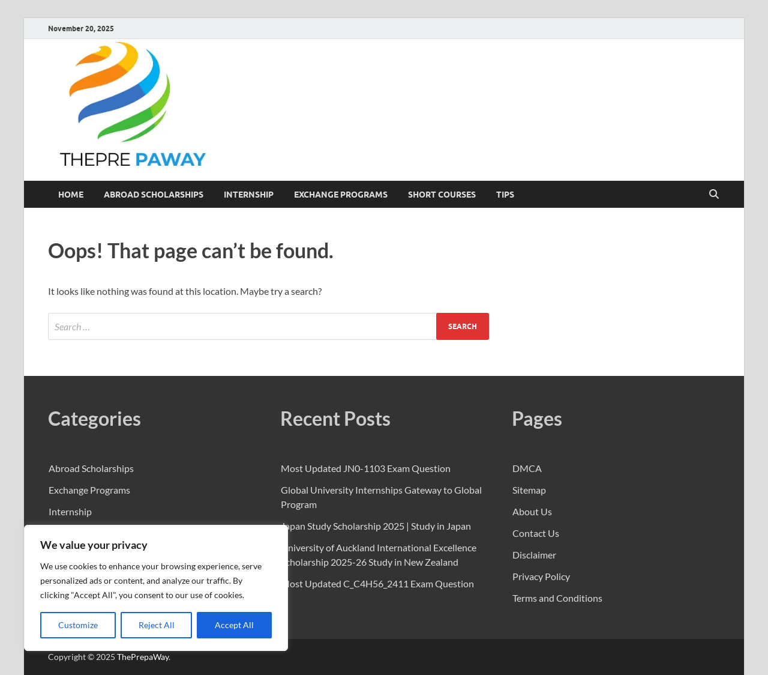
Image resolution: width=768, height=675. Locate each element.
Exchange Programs (341, 194)
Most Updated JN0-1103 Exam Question (366, 468)
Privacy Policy (541, 576)
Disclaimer (534, 554)
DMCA (527, 468)
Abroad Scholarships (153, 194)
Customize (78, 625)
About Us (532, 511)
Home (70, 194)
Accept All (234, 625)
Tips (505, 194)
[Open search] (714, 194)
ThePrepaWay (143, 657)
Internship (249, 194)
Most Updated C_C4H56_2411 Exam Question (377, 583)
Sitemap (529, 489)
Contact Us (535, 533)
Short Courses (442, 194)
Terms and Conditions (557, 598)
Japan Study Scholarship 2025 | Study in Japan (376, 525)
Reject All (157, 625)
